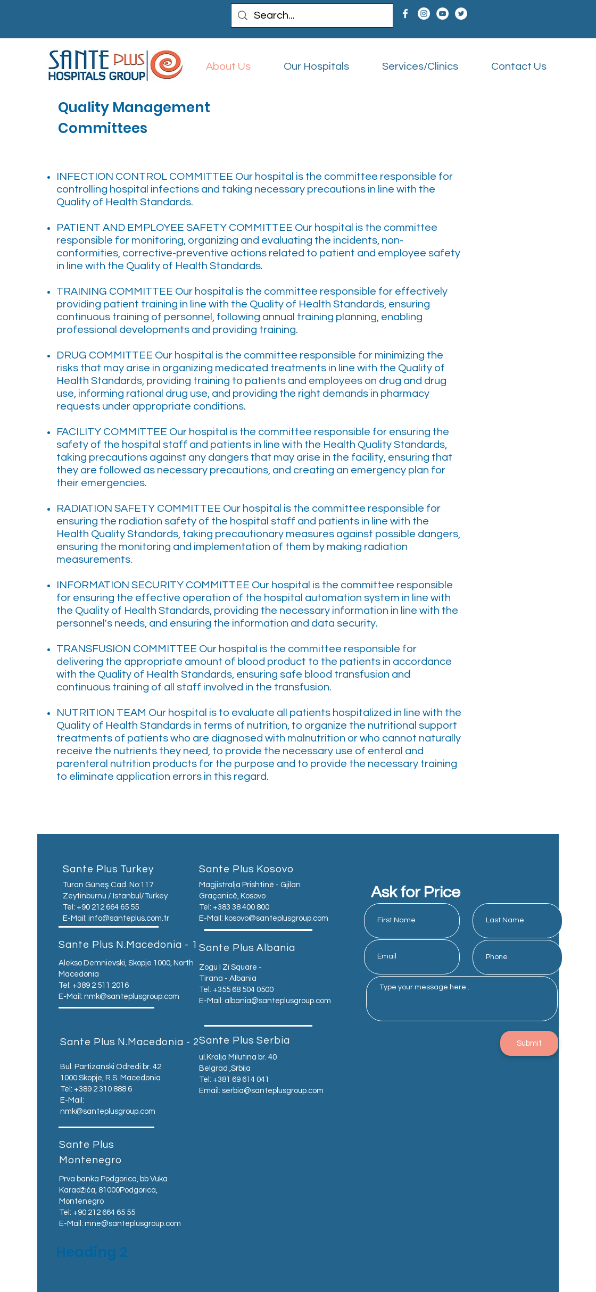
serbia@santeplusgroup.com (273, 1091)
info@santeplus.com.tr (128, 918)
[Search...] (312, 15)
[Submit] (529, 1043)
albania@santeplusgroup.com (278, 1001)
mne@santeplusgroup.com (133, 1224)
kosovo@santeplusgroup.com (276, 918)
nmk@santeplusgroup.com (131, 997)
